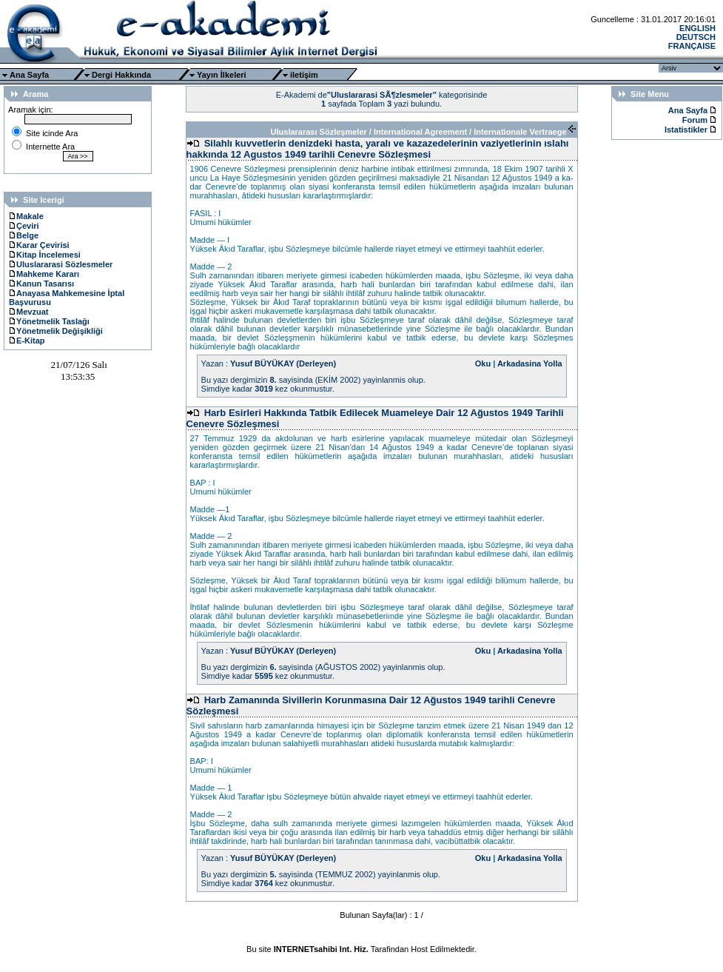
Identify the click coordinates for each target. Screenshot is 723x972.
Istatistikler (687, 129)
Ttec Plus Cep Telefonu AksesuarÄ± (361, 957)
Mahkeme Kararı (44, 273)
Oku (483, 363)
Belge (23, 235)
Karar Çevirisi (39, 245)
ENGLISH (697, 28)
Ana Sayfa (29, 74)
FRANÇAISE (692, 45)
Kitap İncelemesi (45, 254)
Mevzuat (28, 311)
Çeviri (24, 225)
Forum (694, 119)
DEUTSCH (696, 37)
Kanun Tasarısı (41, 283)
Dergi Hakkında (121, 74)
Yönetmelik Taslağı (49, 321)
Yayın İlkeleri (221, 74)
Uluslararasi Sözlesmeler (60, 264)
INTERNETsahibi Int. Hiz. (321, 949)
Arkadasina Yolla (529, 363)
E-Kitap (27, 340)
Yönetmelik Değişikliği (56, 330)
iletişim (304, 74)
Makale (26, 216)
